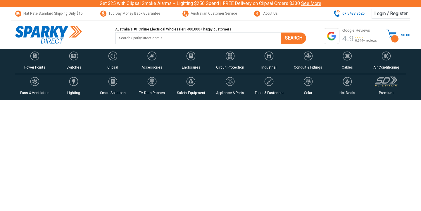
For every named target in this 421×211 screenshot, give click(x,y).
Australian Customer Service (209, 13)
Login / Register (391, 13)
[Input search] (198, 38)
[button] (34, 61)
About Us (266, 13)
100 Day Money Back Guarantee (130, 13)
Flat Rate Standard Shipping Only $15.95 (51, 13)
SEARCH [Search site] (293, 38)
